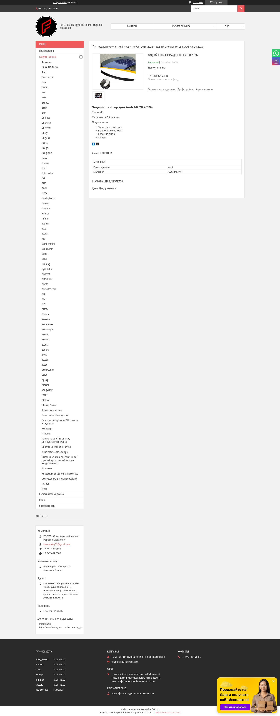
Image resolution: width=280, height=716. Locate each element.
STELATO (45, 339)
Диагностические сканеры (55, 452)
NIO (43, 304)
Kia (43, 239)
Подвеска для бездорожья (55, 415)
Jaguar (45, 223)
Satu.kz (155, 709)
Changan (46, 122)
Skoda (45, 334)
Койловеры (47, 428)
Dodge (45, 148)
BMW (44, 107)
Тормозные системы (52, 410)
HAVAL (45, 193)
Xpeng (45, 380)
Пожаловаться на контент (167, 712)
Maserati (46, 274)
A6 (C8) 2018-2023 (142, 46)
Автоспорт (47, 62)
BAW (44, 97)
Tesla (44, 364)
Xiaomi (45, 385)
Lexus (45, 254)
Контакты (132, 26)
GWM (44, 188)
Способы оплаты (47, 506)
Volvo (44, 375)
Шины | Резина (49, 405)
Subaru (45, 349)
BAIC (44, 92)
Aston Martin (48, 77)
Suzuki (45, 344)
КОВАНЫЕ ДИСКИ (50, 67)
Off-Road (46, 400)
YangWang (47, 390)
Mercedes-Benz (49, 289)
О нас (42, 500)
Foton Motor (47, 173)
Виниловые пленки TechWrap (56, 447)
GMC (44, 183)
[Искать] (240, 8)
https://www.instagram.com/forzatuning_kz (61, 627)
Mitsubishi (47, 279)
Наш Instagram (46, 51)
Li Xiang (46, 264)
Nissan (45, 314)
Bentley (45, 102)
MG (43, 294)
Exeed (45, 158)
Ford (44, 168)
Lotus (44, 259)
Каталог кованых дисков (51, 494)
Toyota (45, 359)
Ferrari (45, 163)
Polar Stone (47, 324)
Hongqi (45, 203)
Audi (121, 46)
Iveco (44, 488)
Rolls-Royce (47, 329)
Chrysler (46, 138)
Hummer (46, 208)
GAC (44, 178)
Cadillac (46, 117)
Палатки (46, 433)
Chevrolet (46, 127)
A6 (127, 46)
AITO (44, 82)
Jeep (44, 228)
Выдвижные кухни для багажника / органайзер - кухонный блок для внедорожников (59, 460)
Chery (45, 133)
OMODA (45, 309)
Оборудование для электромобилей (59, 478)
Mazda (45, 284)
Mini (44, 299)
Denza (45, 143)
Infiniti (45, 218)
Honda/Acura (48, 198)
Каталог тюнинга (181, 26)
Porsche (46, 319)
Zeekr (44, 395)
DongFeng (47, 153)
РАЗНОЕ (45, 483)
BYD (44, 112)
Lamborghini (48, 244)
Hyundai (46, 213)
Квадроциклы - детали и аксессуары (60, 473)
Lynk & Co (47, 269)
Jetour (45, 233)
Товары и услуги (106, 46)
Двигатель (47, 468)
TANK (44, 354)
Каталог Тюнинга (47, 56)
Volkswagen (48, 369)
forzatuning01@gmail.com (56, 544)
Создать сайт (60, 2)
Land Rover (47, 249)
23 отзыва (198, 2)
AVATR (45, 87)
